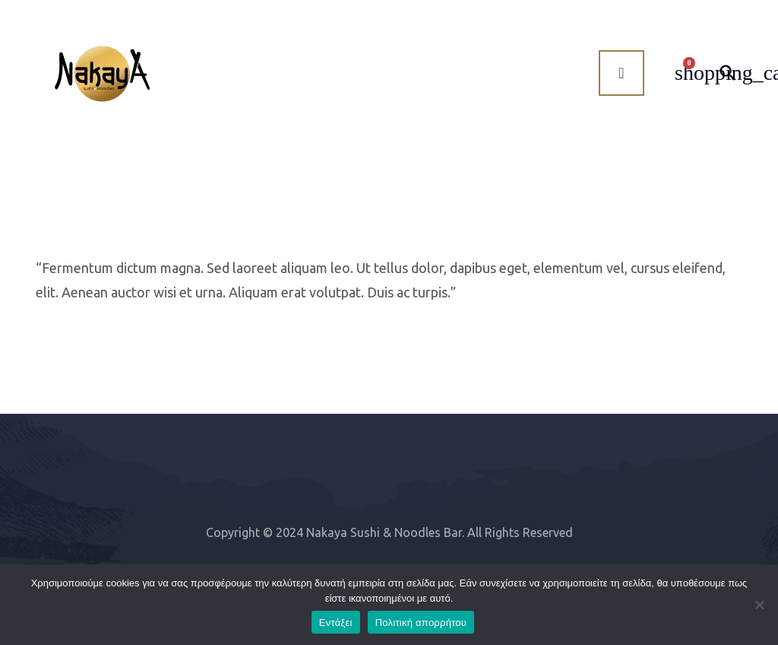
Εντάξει (336, 622)
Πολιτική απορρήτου (420, 622)
